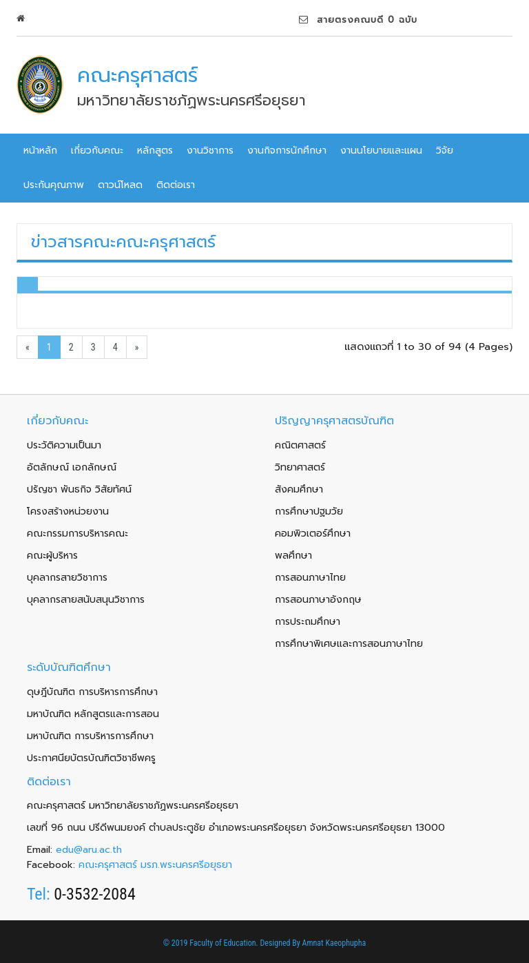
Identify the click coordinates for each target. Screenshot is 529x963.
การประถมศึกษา (307, 621)
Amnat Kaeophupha (334, 943)
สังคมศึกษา (299, 489)
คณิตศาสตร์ (300, 445)
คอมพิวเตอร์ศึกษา (313, 533)
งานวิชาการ (210, 150)
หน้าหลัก (40, 150)
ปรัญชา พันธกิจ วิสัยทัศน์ (79, 489)
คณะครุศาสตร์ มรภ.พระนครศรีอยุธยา (155, 865)
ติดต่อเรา (175, 185)
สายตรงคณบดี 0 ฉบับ (358, 19)
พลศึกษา (293, 555)
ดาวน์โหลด (120, 185)
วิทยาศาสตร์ (300, 467)
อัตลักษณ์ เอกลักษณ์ (71, 467)
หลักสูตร (155, 150)
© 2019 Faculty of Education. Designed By (232, 943)
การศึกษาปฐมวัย (309, 511)
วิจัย (444, 150)
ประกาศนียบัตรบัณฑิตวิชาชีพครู (91, 758)
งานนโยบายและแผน (381, 150)
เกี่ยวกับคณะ (97, 150)
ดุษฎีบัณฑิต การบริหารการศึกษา (92, 692)
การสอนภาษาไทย (310, 577)
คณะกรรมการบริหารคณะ (77, 533)
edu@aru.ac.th (89, 849)
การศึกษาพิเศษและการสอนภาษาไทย (349, 643)
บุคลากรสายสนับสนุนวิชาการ (86, 599)
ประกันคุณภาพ (53, 185)
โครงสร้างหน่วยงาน (68, 511)
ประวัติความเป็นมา (64, 445)
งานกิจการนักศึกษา (286, 150)
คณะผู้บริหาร (52, 555)
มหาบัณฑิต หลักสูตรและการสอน (93, 714)
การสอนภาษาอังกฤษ (318, 599)
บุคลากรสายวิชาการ (67, 577)
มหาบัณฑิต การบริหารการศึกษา (90, 736)
